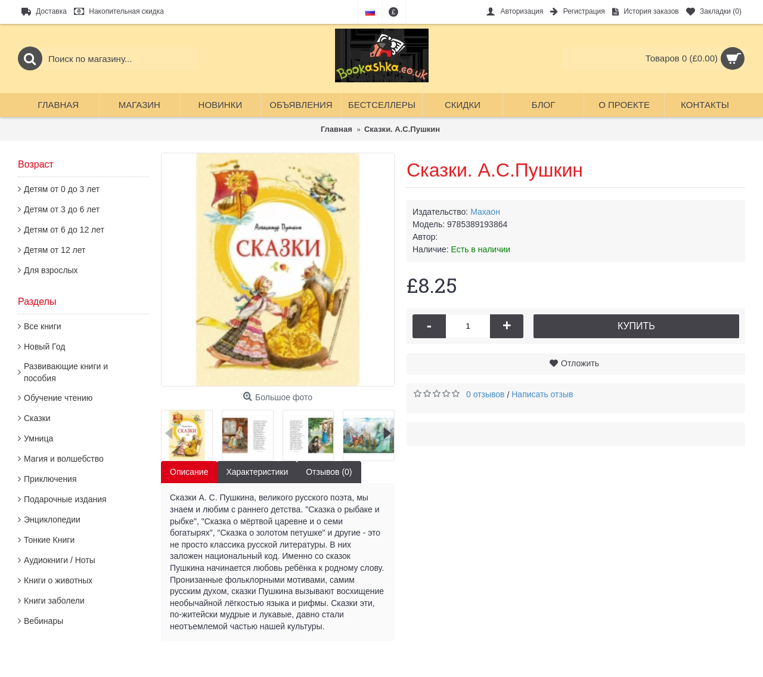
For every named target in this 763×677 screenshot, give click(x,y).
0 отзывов (485, 394)
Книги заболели (54, 600)
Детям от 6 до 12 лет (64, 229)
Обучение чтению (58, 398)
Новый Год (44, 346)
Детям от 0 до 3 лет (62, 189)
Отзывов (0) (329, 472)
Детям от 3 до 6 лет (62, 209)
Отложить (580, 363)
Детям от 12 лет (54, 250)
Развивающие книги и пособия (66, 372)
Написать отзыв (542, 394)
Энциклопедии (52, 519)
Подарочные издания (65, 499)
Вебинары (43, 621)
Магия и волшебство (64, 458)
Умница (38, 438)
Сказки (37, 418)
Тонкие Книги (49, 540)
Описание (189, 472)
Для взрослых (51, 270)
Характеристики (257, 472)
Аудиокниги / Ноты (59, 560)
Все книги (42, 326)
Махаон (485, 212)
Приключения (50, 479)
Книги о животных (58, 580)
